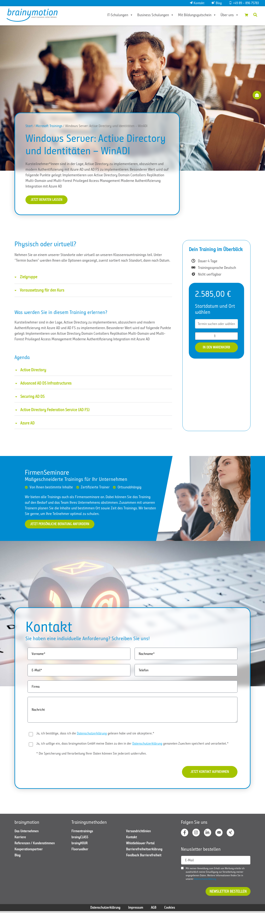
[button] (255, 14)
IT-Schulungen (117, 14)
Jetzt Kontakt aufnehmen (207, 773)
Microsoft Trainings (49, 126)
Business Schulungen (153, 14)
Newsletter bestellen (228, 893)
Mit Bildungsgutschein (194, 14)
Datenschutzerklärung (92, 734)
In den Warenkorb (216, 348)
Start (29, 126)
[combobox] (216, 324)
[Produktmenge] (216, 336)
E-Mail (189, 862)
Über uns (227, 14)
